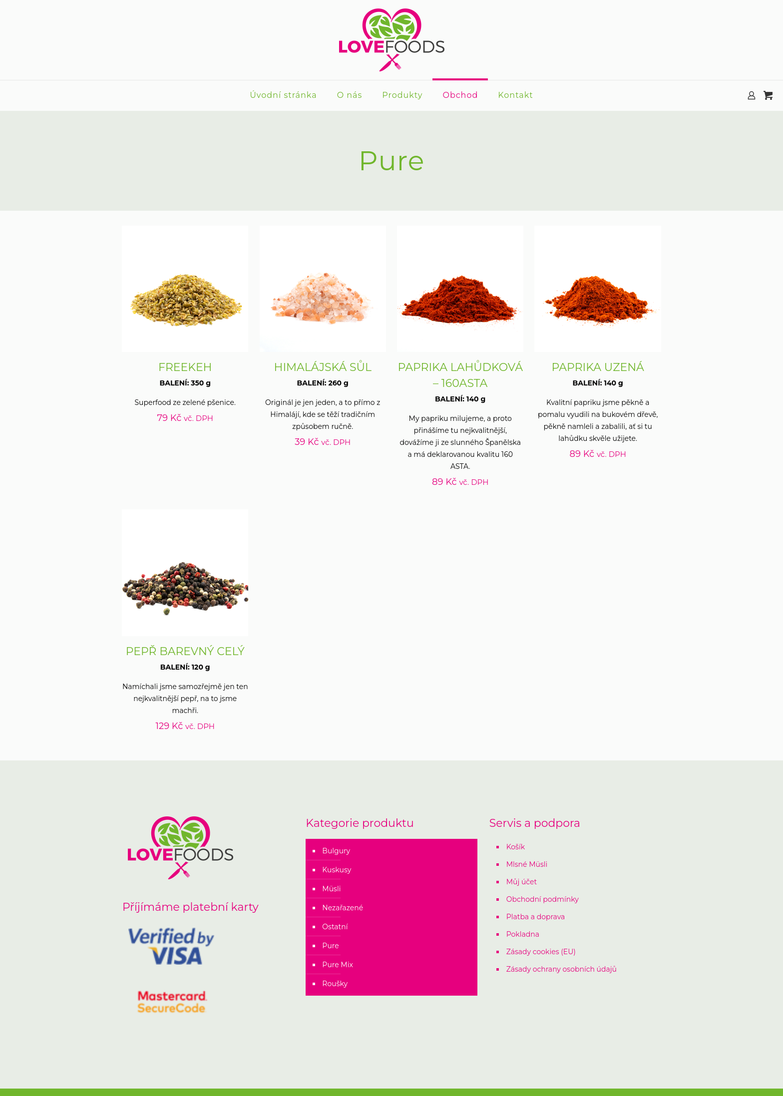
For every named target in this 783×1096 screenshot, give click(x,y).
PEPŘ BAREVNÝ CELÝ (185, 651)
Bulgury (336, 850)
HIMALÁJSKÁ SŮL (323, 367)
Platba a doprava (535, 916)
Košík (515, 846)
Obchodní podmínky (542, 899)
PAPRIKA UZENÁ (597, 367)
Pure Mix (337, 964)
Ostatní (335, 926)
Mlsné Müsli (527, 864)
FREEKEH (185, 367)
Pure (330, 945)
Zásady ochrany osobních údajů (561, 969)
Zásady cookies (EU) (541, 951)
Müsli (331, 888)
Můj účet (521, 881)
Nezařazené (342, 907)
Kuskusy (336, 869)
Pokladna (522, 934)
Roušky (335, 983)
